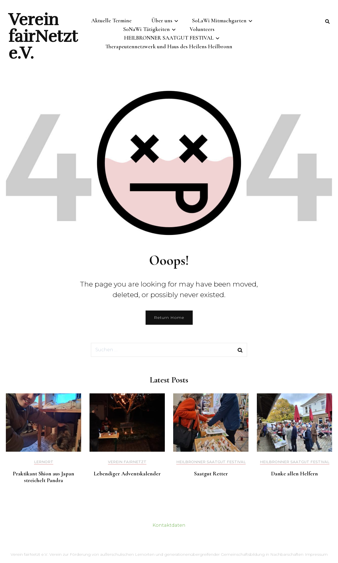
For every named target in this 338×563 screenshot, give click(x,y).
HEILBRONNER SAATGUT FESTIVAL (169, 39)
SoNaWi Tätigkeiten (146, 30)
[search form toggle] (327, 22)
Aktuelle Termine (111, 20)
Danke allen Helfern (294, 473)
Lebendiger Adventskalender (127, 473)
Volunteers (202, 30)
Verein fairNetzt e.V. (43, 36)
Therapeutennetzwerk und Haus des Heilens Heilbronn (168, 48)
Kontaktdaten (169, 525)
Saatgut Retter (211, 473)
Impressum (316, 554)
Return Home (169, 317)
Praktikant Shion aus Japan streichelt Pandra (43, 477)
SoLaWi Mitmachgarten (219, 20)
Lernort (43, 462)
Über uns (161, 20)
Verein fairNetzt (127, 462)
